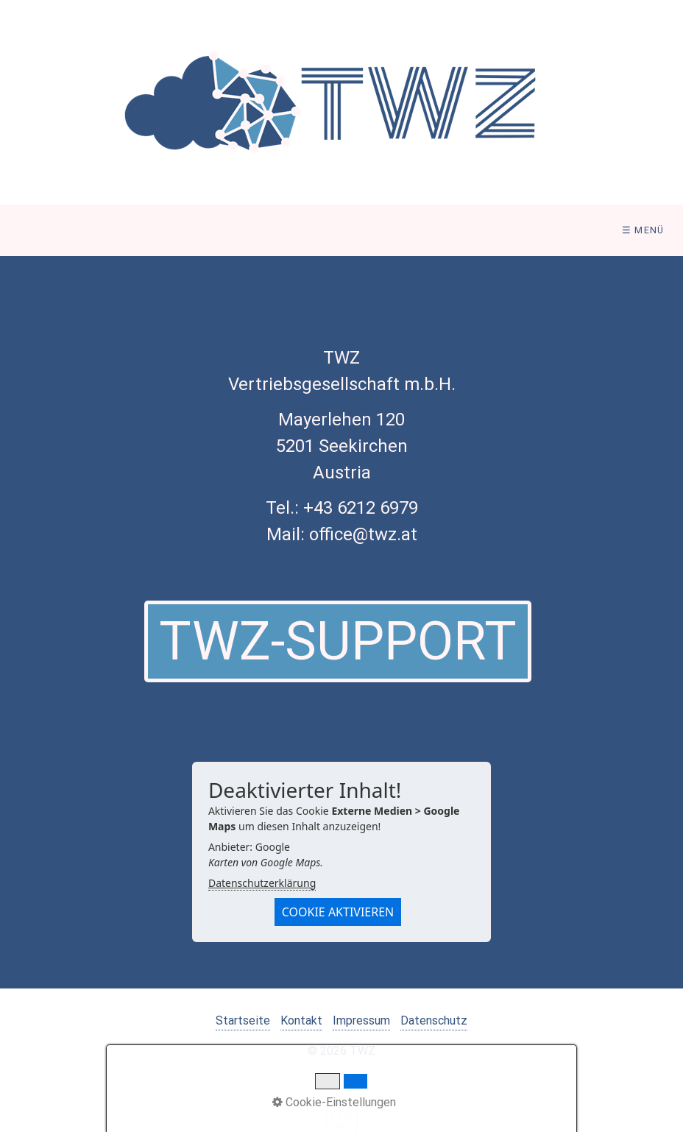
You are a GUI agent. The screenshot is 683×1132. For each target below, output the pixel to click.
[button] (337, 641)
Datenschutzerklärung (262, 883)
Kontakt (301, 1020)
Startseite (243, 1020)
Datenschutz (433, 1020)
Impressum (361, 1020)
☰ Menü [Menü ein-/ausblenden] (643, 230)
